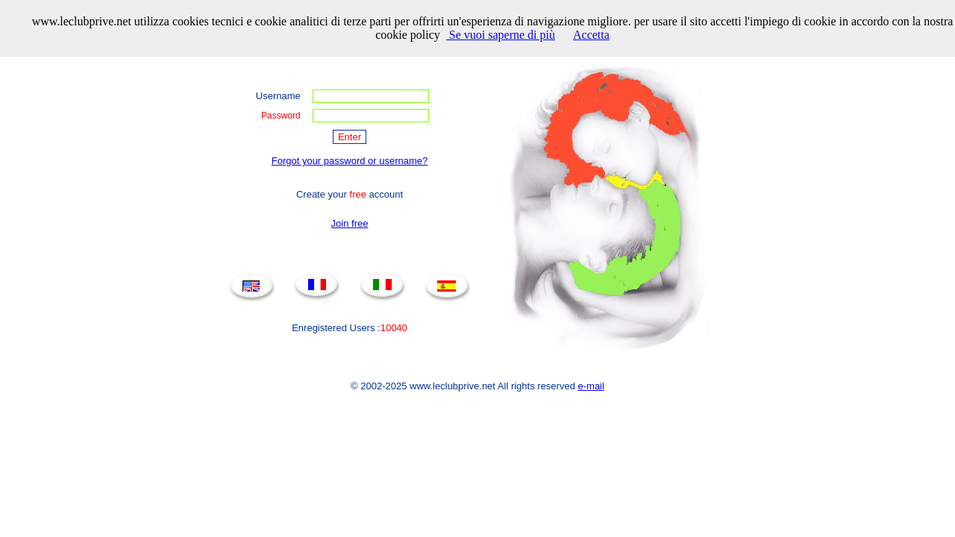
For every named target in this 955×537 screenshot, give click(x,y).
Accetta (591, 34)
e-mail (591, 386)
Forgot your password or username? (350, 160)
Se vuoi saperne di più (500, 34)
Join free (350, 223)
